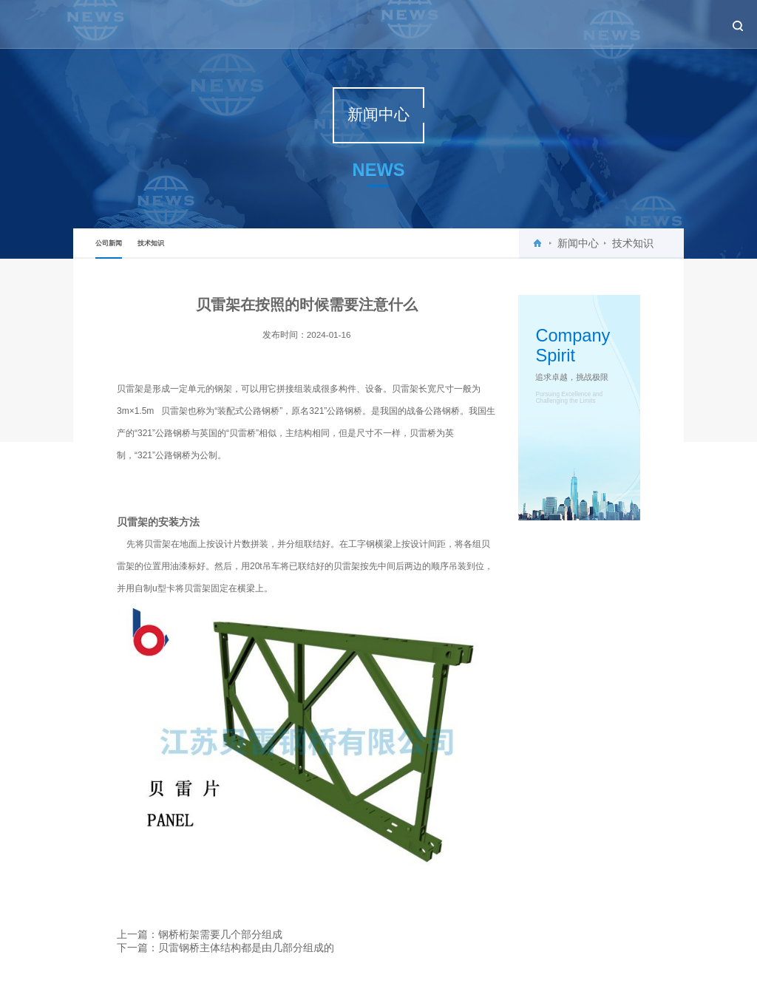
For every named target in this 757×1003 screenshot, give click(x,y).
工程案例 (576, 23)
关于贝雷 (418, 23)
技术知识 (151, 243)
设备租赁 (630, 23)
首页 (372, 23)
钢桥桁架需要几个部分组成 (220, 934)
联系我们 (682, 23)
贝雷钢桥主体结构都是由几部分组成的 (246, 947)
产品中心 (524, 23)
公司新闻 (108, 249)
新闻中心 (471, 23)
